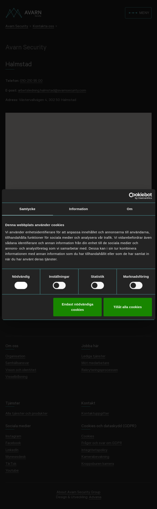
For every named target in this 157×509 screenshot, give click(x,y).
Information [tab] (78, 209)
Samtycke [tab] (27, 209)
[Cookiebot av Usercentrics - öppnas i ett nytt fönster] (132, 196)
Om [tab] (129, 209)
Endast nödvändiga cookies (77, 307)
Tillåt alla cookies (128, 307)
